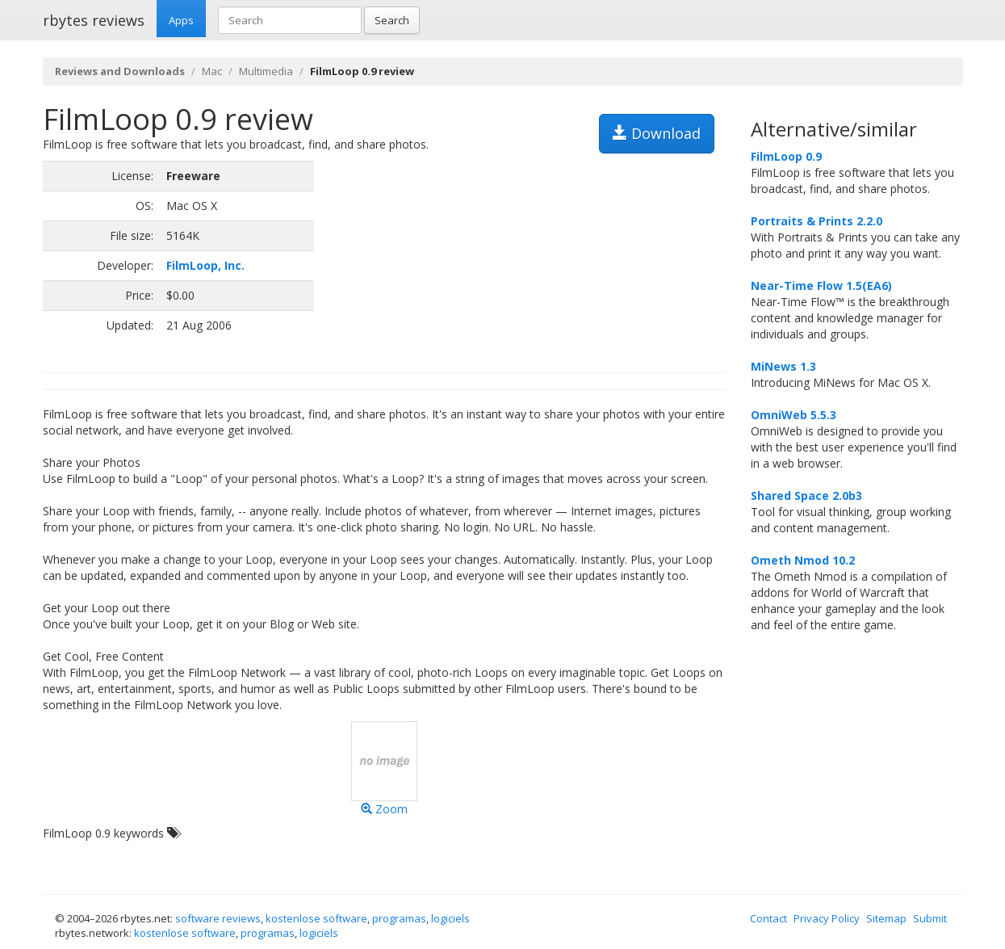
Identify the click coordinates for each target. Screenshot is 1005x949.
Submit (930, 918)
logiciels (450, 918)
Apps (181, 20)
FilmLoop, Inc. (205, 265)
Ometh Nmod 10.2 (803, 560)
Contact (768, 918)
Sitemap (886, 918)
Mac (212, 71)
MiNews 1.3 (783, 366)
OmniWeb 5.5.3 (793, 414)
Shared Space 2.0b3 (806, 495)
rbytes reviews (93, 20)
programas (399, 918)
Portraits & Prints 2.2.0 (816, 221)
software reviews (218, 918)
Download (657, 133)
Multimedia (266, 71)
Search (392, 20)
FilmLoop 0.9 (786, 156)
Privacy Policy (827, 918)
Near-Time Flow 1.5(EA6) (821, 285)
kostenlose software (316, 918)
